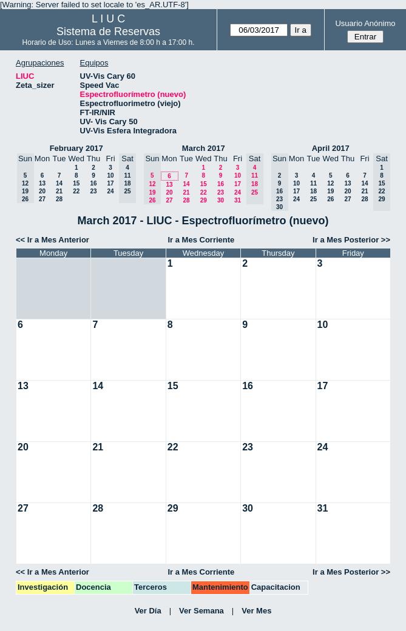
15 (76, 183)
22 (76, 191)
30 (220, 200)
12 (330, 183)
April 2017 (331, 148)
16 (93, 183)
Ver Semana (201, 610)
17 (110, 183)
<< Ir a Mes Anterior (52, 239)
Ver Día (148, 610)
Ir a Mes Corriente (201, 239)
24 (110, 191)
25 (313, 199)
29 (203, 200)
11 (313, 183)
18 (313, 191)
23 (93, 191)
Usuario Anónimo (365, 23)
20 (42, 191)
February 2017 (76, 148)
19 (330, 191)
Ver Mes (256, 610)
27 (42, 199)
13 (42, 183)
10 (110, 175)
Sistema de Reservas (108, 31)
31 (237, 200)
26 (330, 199)
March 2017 (203, 148)
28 (59, 199)
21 (59, 191)
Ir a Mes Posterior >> (351, 239)
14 (59, 183)
